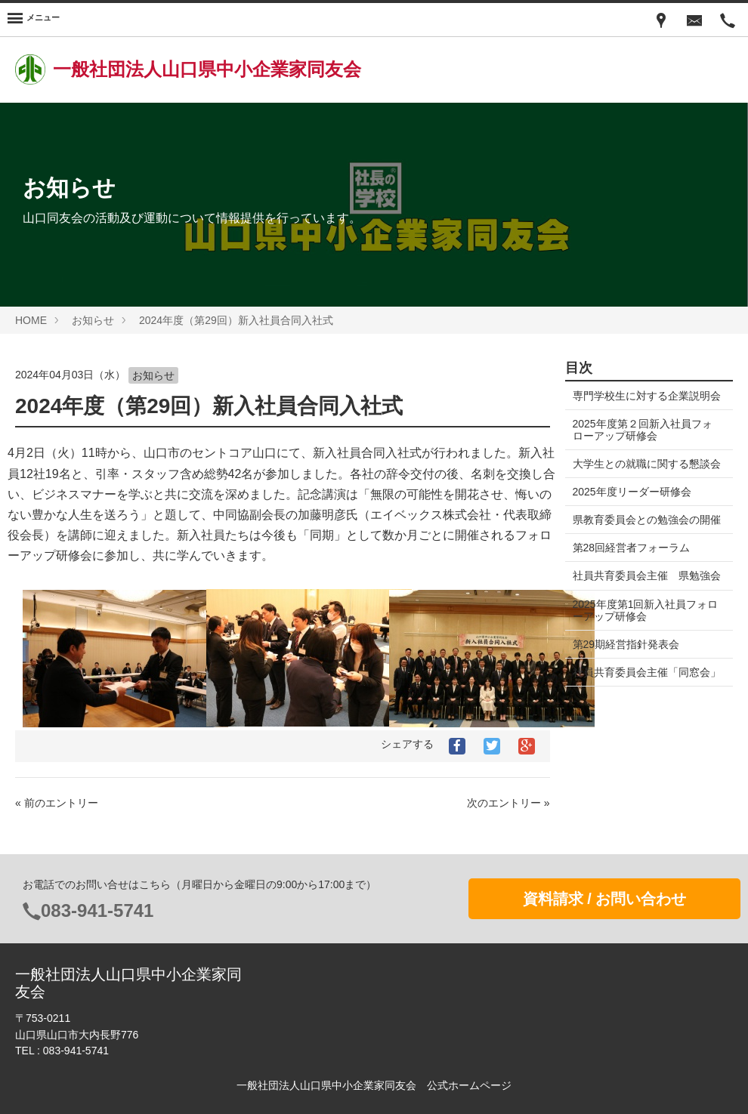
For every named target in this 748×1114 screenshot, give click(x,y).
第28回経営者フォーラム (632, 585)
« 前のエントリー (56, 803)
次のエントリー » (508, 803)
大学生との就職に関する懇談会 (641, 482)
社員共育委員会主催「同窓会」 (636, 726)
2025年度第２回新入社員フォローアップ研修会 (642, 442)
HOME (31, 320)
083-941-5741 (97, 910)
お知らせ (93, 320)
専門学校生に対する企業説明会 (641, 402)
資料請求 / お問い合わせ (605, 898)
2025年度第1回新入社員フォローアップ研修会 (640, 658)
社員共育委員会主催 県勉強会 (641, 618)
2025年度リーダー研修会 (632, 516)
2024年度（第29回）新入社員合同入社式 (236, 320)
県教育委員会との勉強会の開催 (641, 550)
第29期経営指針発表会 (626, 693)
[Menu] (33, 19)
